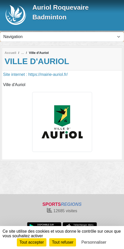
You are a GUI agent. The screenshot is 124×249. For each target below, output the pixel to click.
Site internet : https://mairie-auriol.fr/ (35, 74)
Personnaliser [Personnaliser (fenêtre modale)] (93, 242)
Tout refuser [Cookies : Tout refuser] (62, 242)
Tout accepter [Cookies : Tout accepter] (31, 242)
